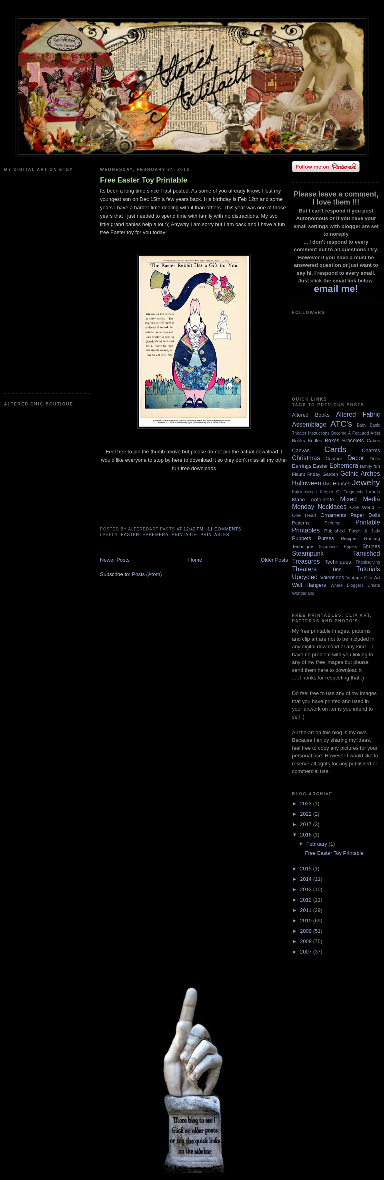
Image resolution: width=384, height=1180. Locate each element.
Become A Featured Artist (355, 433)
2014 (306, 879)
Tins (336, 569)
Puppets (301, 538)
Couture (334, 458)
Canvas (301, 450)
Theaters (304, 569)
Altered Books (311, 415)
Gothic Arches (360, 473)
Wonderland (303, 593)
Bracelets (353, 440)
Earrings (301, 466)
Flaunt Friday (306, 474)
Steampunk (308, 553)
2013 (306, 889)
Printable (185, 534)
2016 (306, 835)
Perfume (332, 523)
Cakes (373, 440)
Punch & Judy (364, 531)
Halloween (306, 483)
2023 (306, 804)
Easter (130, 534)
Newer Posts (115, 560)
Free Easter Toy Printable (143, 180)
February (317, 844)
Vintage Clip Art (363, 577)
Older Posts (274, 560)
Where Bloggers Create (355, 585)
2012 (306, 900)
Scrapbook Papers (338, 546)
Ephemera (155, 534)
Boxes (332, 440)
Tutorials (368, 569)
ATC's (341, 423)
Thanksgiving (368, 562)
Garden (330, 474)
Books (298, 440)
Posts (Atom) (147, 574)
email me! (336, 288)
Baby (361, 425)
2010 (306, 921)
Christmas (306, 458)
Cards (335, 449)
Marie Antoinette (313, 500)
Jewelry (366, 482)
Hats (327, 484)
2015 (306, 869)
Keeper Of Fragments (342, 492)
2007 (306, 952)
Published (334, 530)
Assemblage (309, 424)
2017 (306, 824)
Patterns (301, 522)
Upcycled (305, 577)
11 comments (224, 529)
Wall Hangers (309, 585)
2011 (306, 910)
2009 (306, 931)
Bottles (315, 440)
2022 (306, 814)
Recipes (349, 538)
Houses (341, 484)
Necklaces (332, 506)
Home (195, 560)
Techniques (338, 562)
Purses (326, 538)
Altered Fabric (358, 414)
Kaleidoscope (304, 492)
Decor (356, 458)
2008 (306, 941)
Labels (373, 491)
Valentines (332, 577)
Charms (371, 450)
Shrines (371, 546)
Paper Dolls (365, 515)
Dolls (375, 458)
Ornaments (333, 515)
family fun (370, 466)
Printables (214, 534)
